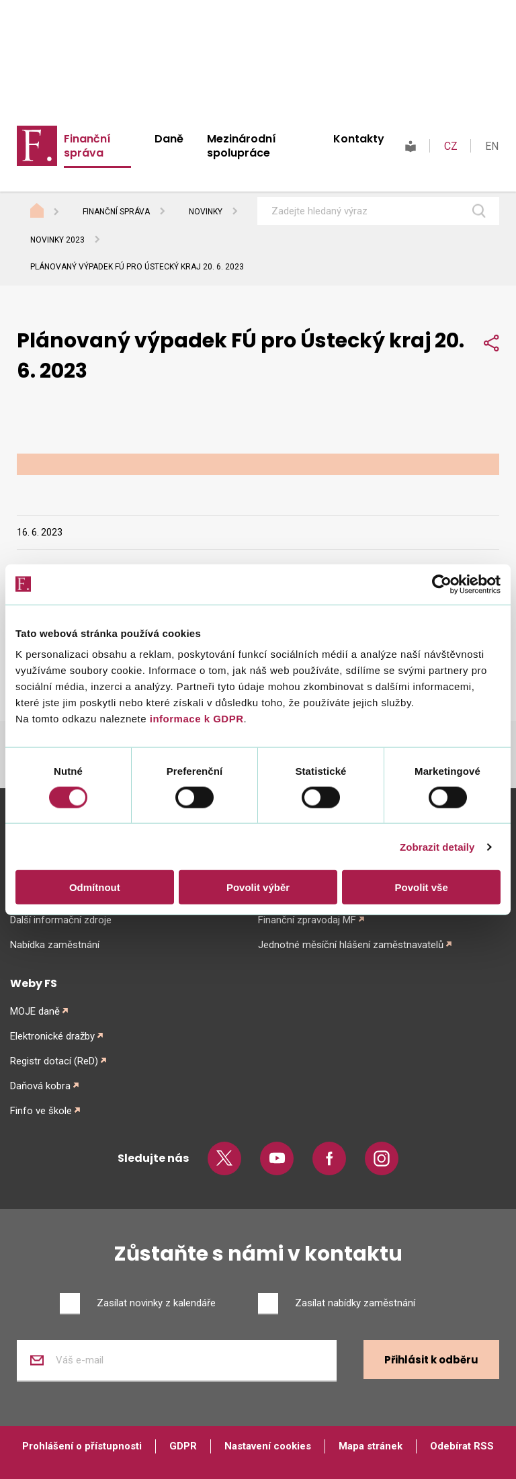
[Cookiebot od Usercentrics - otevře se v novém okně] (442, 584)
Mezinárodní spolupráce (241, 146)
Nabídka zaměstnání (54, 945)
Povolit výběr (258, 887)
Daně (169, 138)
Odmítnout (94, 887)
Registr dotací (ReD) (54, 1061)
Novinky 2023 (57, 240)
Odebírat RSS (462, 1446)
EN (492, 146)
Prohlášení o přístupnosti (82, 1446)
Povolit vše (421, 887)
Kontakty (358, 138)
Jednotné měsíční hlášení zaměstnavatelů (350, 945)
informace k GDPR (194, 718)
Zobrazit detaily (437, 846)
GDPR (183, 1446)
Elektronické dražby (52, 1036)
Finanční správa (87, 146)
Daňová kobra (40, 1086)
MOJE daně (35, 1011)
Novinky (205, 211)
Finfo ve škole (41, 1111)
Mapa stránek (370, 1446)
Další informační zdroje (61, 920)
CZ (451, 146)
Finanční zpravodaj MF (307, 920)
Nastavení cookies (267, 1446)
